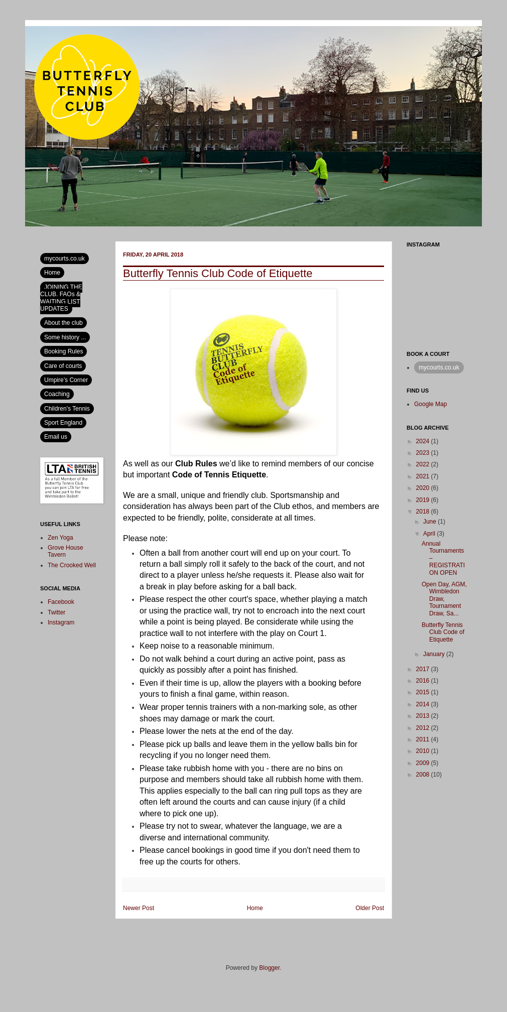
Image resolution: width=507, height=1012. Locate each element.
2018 (423, 511)
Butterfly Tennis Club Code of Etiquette (443, 632)
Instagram (61, 622)
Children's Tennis (67, 408)
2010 (423, 750)
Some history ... (65, 337)
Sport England (63, 422)
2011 (423, 739)
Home (255, 908)
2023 (423, 452)
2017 (423, 669)
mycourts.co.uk (64, 258)
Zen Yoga (60, 537)
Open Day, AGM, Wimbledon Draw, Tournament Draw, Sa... (444, 599)
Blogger (269, 967)
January (434, 654)
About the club (63, 322)
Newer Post (138, 908)
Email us (55, 436)
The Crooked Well (72, 565)
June (430, 521)
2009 (423, 763)
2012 (423, 727)
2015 (423, 692)
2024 (423, 441)
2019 (423, 499)
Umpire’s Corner (66, 380)
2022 (423, 464)
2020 (423, 487)
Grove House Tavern (65, 551)
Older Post (369, 908)
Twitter (56, 612)
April (430, 533)
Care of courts (63, 365)
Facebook (61, 601)
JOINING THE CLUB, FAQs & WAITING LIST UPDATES (61, 298)
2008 (423, 774)
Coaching (57, 394)
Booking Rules (63, 351)
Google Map (430, 404)
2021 (423, 476)
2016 (423, 680)
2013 (423, 715)
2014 (423, 704)
